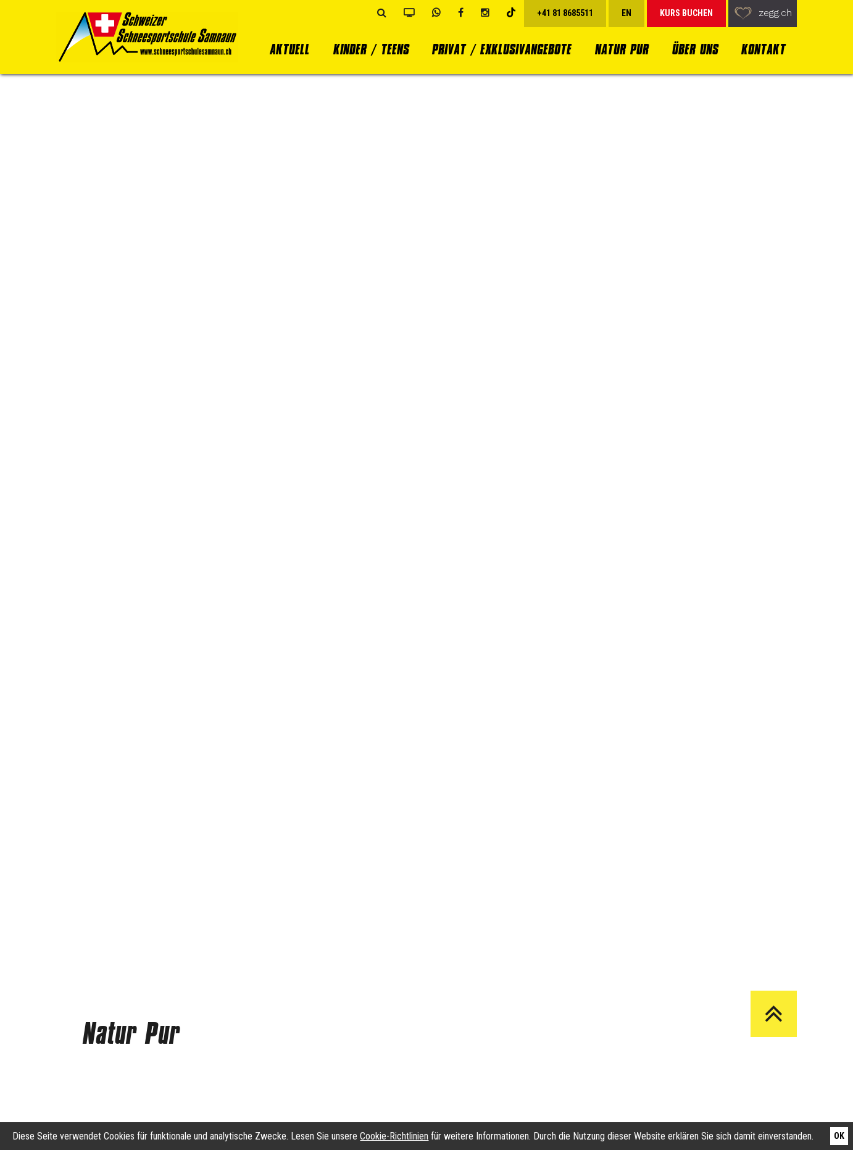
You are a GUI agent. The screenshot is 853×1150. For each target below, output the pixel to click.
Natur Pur (621, 49)
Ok (839, 1136)
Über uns (695, 49)
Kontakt (763, 49)
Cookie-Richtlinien (394, 1136)
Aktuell (289, 49)
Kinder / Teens (371, 49)
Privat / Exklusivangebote (501, 49)
